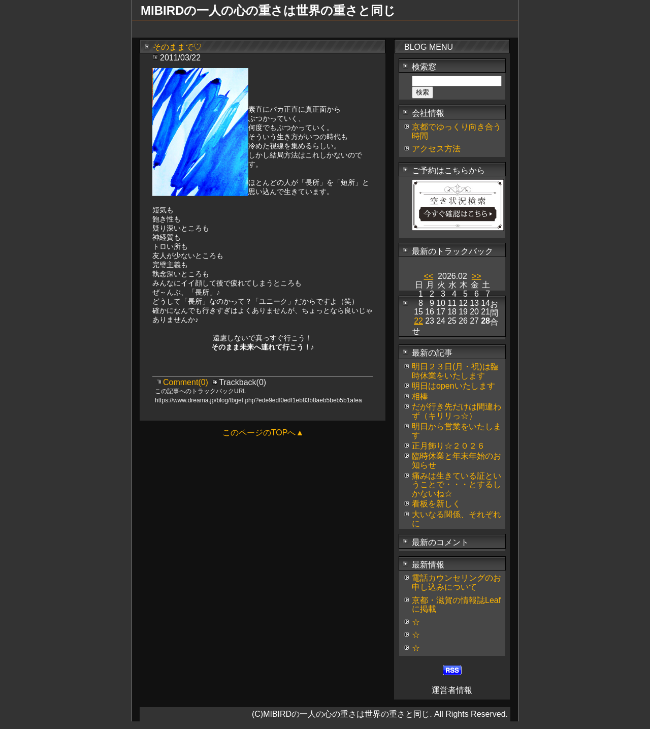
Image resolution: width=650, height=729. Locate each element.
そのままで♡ (177, 47)
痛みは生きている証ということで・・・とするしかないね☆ (456, 484)
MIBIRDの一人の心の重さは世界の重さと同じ (268, 10)
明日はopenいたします (453, 386)
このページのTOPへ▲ (263, 432)
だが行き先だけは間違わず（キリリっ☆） (456, 411)
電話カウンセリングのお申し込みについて (456, 582)
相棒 (420, 396)
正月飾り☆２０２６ (448, 445)
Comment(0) (186, 382)
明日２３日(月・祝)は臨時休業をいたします (455, 371)
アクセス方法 (436, 148)
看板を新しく (436, 503)
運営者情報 (452, 690)
